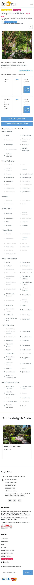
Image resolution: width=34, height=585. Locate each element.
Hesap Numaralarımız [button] (8, 550)
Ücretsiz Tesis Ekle (7, 553)
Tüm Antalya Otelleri (17, 119)
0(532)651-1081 (10, 488)
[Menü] (31, 3)
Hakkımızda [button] (4, 541)
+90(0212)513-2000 (11, 482)
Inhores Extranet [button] (7, 559)
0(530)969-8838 (10, 485)
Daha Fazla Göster (24, 70)
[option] (17, 442)
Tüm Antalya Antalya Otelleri (17, 124)
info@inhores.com (10, 491)
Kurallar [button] (3, 547)
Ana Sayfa (4, 539)
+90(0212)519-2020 (11, 479)
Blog (2, 544)
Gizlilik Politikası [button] (6, 556)
